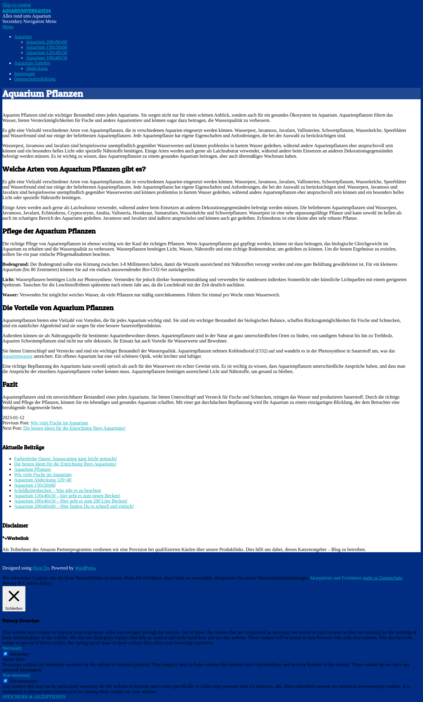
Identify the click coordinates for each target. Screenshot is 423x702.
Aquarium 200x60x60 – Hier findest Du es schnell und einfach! (74, 506)
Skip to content (16, 4)
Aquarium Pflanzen (32, 469)
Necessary (19, 653)
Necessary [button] (12, 648)
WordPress (85, 567)
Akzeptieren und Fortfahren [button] (335, 577)
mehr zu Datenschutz (382, 577)
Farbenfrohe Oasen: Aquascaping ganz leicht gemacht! (65, 458)
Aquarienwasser (17, 356)
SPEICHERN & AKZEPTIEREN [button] (34, 696)
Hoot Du (41, 567)
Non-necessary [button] (16, 675)
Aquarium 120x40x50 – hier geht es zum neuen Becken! (67, 495)
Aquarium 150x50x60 (35, 485)
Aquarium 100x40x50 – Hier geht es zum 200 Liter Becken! (70, 500)
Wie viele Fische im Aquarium (59, 422)
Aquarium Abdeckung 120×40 (42, 479)
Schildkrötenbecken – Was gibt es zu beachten (57, 490)
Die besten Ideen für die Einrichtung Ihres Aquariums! (74, 428)
